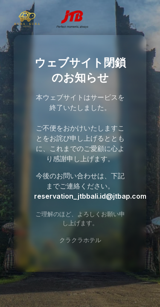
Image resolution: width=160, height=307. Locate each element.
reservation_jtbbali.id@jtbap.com (90, 196)
